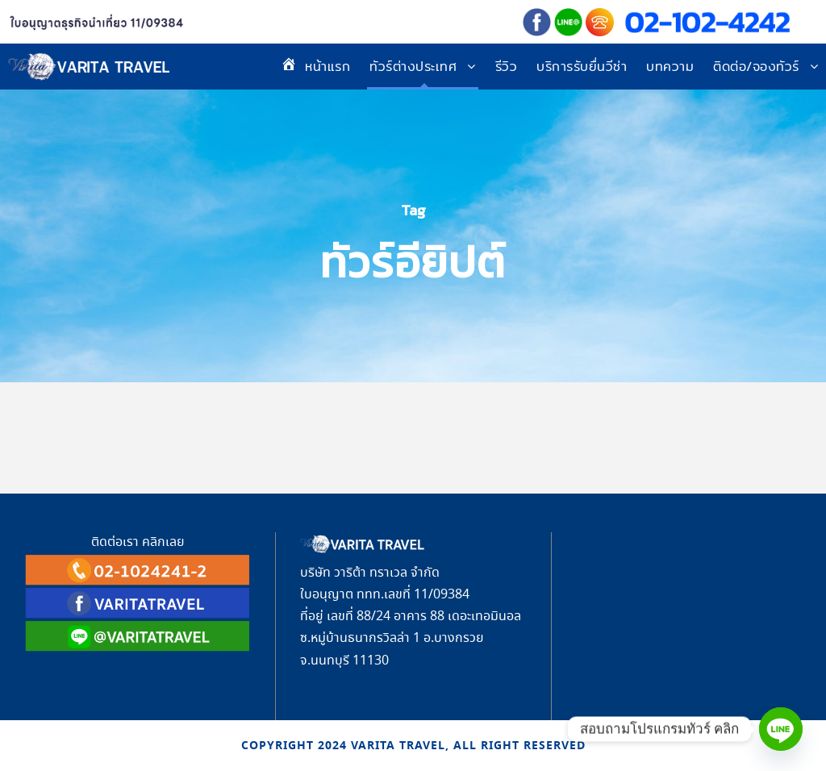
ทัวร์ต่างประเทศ (413, 66)
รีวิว (506, 66)
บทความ (670, 66)
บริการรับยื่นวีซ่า (581, 66)
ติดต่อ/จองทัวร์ (756, 66)
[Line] (781, 729)
